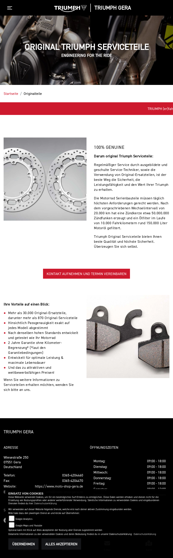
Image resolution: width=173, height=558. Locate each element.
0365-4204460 (72, 475)
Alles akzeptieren (61, 544)
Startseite (11, 93)
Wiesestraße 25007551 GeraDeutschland (16, 462)
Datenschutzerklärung (45, 503)
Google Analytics (24, 519)
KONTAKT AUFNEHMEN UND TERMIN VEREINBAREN (86, 273)
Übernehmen (23, 544)
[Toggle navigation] (10, 7)
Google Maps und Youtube (29, 525)
